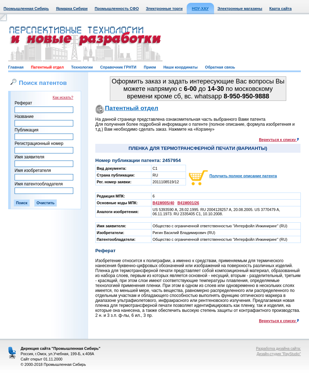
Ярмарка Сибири (71, 8)
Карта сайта (280, 8)
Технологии (82, 67)
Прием (150, 67)
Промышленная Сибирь (26, 8)
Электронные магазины (240, 8)
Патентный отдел (47, 67)
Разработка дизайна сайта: (278, 349)
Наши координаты (180, 67)
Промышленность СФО (117, 8)
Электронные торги (164, 8)
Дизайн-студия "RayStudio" (279, 354)
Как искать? (63, 97)
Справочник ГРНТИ (118, 67)
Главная (15, 67)
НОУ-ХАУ (200, 8)
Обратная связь (220, 67)
